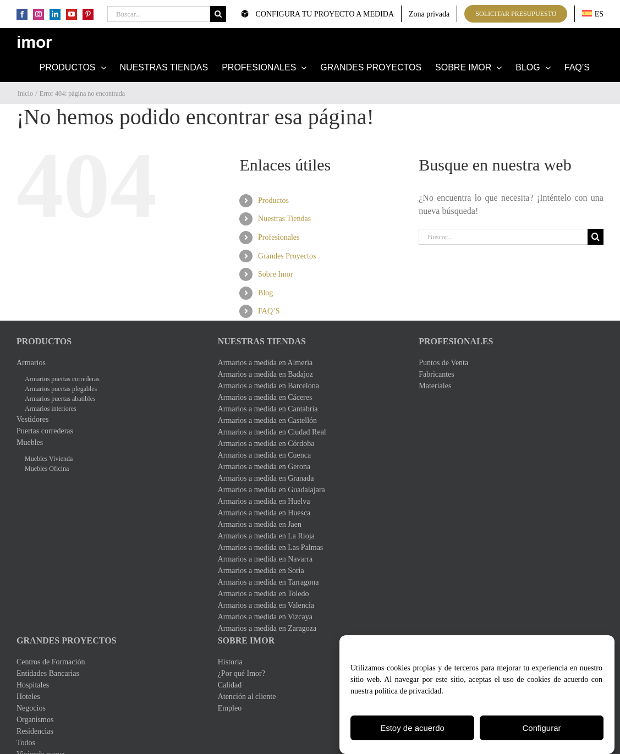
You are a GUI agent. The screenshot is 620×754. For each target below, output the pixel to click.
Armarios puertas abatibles (60, 399)
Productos (273, 200)
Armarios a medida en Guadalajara (271, 490)
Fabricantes (436, 374)
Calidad (230, 685)
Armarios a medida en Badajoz (265, 374)
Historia (230, 662)
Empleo (230, 708)
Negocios (31, 708)
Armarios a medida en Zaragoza (267, 628)
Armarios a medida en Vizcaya (265, 617)
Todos (26, 743)
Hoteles (28, 696)
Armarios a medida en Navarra (265, 559)
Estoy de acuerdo (412, 729)
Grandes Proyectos (287, 256)
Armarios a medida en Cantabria (268, 409)
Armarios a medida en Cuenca (264, 455)
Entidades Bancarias (48, 673)
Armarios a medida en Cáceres (265, 397)
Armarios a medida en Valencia (266, 605)
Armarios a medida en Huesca (264, 513)
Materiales (435, 386)
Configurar (541, 729)
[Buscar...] (158, 14)
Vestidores (32, 419)
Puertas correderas (45, 431)
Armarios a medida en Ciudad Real (272, 432)
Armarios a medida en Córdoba (266, 443)
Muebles (30, 442)
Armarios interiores (50, 408)
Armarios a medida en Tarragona (268, 582)
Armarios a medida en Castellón (267, 420)
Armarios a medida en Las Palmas (270, 547)
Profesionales (278, 237)
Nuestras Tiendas (284, 218)
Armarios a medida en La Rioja (266, 536)
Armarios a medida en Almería (265, 363)
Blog (265, 293)
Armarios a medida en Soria (261, 570)
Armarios (31, 363)
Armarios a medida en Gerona (264, 467)
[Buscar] (218, 14)
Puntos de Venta (443, 363)
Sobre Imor (275, 274)
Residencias (35, 731)
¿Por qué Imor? (241, 673)
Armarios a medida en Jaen (259, 524)
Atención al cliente (247, 696)
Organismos (35, 720)
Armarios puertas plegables (61, 389)
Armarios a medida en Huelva (264, 501)
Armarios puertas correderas (62, 379)
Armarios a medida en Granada (266, 478)
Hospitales (33, 685)
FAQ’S (268, 311)
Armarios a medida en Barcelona (268, 386)
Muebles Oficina (47, 468)
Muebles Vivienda (49, 459)
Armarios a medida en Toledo (263, 594)
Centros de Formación (51, 662)
